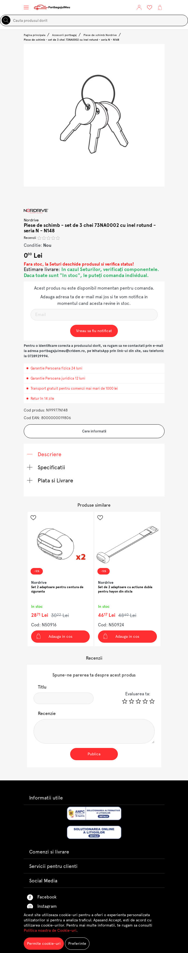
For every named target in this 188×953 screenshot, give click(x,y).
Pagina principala (34, 35)
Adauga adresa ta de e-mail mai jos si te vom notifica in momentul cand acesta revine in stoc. (94, 300)
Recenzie (47, 713)
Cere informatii (94, 431)
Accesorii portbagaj (64, 35)
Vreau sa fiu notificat (94, 331)
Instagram (42, 907)
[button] (139, 7)
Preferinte (77, 943)
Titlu (42, 687)
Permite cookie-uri (44, 943)
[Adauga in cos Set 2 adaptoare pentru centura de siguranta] (60, 636)
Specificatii (46, 467)
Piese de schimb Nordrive (100, 35)
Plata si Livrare (50, 480)
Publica (94, 754)
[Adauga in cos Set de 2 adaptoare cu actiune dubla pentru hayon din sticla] (127, 636)
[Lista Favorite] (149, 7)
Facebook (41, 897)
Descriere (44, 454)
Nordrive (31, 220)
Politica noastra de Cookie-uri (50, 930)
